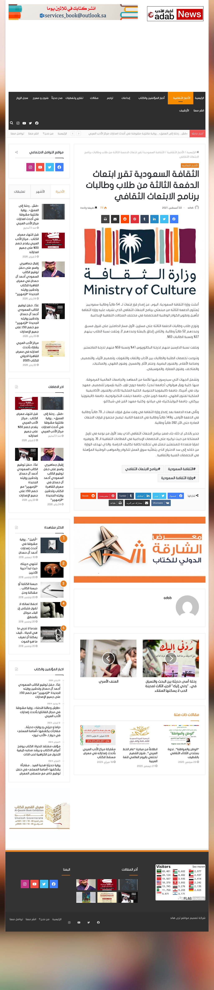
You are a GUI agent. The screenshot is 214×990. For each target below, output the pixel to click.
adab (188, 208)
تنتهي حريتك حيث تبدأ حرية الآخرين (28, 588)
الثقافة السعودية (180, 469)
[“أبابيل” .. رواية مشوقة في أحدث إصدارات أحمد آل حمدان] (52, 565)
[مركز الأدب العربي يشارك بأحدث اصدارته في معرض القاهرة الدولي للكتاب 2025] (52, 363)
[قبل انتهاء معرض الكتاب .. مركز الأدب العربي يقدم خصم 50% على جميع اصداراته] (52, 242)
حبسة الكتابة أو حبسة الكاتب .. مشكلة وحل (27, 608)
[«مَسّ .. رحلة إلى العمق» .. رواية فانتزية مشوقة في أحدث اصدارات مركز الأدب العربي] (52, 213)
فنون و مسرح (40, 98)
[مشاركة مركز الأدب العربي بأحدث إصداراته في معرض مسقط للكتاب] (98, 738)
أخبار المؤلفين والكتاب (151, 98)
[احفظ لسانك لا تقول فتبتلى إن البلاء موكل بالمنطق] (52, 630)
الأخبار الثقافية (181, 98)
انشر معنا (199, 110)
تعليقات (19, 191)
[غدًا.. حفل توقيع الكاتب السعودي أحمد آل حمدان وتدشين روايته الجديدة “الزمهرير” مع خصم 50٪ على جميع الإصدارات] (52, 321)
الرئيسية (199, 98)
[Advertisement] (106, 60)
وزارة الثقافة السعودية (177, 478)
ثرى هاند (175, 937)
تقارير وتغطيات (74, 98)
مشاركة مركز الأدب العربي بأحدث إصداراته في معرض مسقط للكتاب (99, 756)
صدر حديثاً (56, 98)
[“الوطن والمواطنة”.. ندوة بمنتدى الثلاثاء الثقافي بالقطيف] (181, 738)
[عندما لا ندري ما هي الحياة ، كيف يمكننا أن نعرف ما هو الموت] (52, 654)
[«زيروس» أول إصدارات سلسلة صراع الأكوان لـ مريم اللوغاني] (86, 917)
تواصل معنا (17, 133)
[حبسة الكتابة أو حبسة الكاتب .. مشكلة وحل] (52, 609)
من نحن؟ (48, 133)
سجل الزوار (22, 98)
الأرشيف (184, 110)
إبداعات (125, 98)
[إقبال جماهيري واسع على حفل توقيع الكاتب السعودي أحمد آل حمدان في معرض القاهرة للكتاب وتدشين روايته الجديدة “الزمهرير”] (52, 275)
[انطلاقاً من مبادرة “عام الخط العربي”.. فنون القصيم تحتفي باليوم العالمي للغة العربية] (139, 738)
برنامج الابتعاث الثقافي (141, 469)
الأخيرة (60, 191)
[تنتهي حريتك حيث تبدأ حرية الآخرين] (52, 589)
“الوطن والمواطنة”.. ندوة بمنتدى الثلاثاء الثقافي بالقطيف (183, 756)
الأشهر (40, 191)
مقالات (94, 98)
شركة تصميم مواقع (193, 937)
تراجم (110, 98)
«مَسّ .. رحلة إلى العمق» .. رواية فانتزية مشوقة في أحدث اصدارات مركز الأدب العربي (137, 133)
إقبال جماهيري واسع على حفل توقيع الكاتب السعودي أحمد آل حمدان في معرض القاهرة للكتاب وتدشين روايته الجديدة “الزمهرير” (27, 287)
